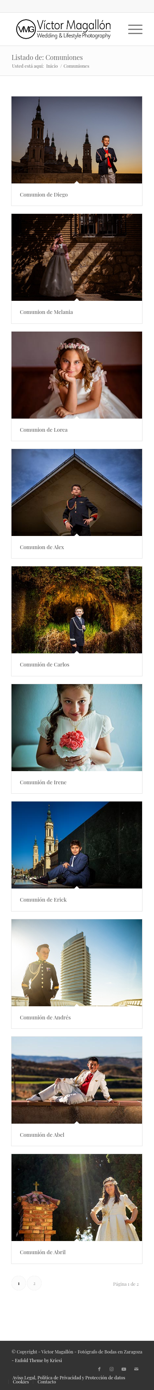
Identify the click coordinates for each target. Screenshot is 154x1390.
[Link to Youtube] (124, 1369)
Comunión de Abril (63, 1251)
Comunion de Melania (46, 311)
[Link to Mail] (136, 1369)
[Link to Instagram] (112, 1369)
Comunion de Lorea (58, 429)
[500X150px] (63, 29)
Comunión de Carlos (65, 664)
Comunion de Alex (60, 546)
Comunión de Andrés (65, 1017)
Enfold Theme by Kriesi (38, 1360)
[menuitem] (131, 29)
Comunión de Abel (66, 1134)
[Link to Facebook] (99, 1369)
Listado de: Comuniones (47, 57)
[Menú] (131, 29)
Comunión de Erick (62, 899)
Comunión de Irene (63, 782)
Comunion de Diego (44, 194)
